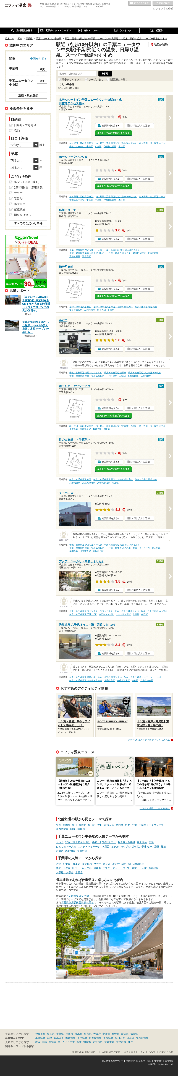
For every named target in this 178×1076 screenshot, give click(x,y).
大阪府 (97, 1033)
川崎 (44, 1042)
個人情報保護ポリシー (112, 1061)
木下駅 (122, 146)
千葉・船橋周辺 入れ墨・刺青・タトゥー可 (129, 548)
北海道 (106, 1033)
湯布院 (130, 1038)
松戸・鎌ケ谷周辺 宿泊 (80, 306)
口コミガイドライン (134, 1052)
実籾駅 (135, 680)
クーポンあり (96, 79)
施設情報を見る (110, 125)
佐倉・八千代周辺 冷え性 (127, 611)
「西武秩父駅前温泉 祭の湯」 (77, 902)
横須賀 (52, 1042)
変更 (42, 69)
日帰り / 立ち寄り (25, 125)
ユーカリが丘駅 (123, 614)
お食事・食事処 (126, 842)
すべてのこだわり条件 (28, 223)
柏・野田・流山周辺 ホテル (152, 143)
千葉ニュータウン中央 (151, 824)
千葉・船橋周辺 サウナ (120, 253)
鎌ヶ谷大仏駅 (75, 310)
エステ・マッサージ (89, 846)
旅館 (163, 846)
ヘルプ (151, 1052)
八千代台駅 (74, 482)
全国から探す (38, 58)
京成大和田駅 (88, 482)
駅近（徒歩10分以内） (78, 842)
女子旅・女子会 (65, 872)
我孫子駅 (97, 429)
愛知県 (125, 1033)
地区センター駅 (106, 614)
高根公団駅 (133, 376)
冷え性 (136, 846)
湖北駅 (107, 429)
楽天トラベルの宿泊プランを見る (113, 133)
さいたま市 (68, 1042)
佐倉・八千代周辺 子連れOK (82, 614)
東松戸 (82, 824)
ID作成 (169, 8)
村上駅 (115, 482)
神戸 (130, 1042)
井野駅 (144, 614)
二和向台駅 (89, 310)
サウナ (60, 842)
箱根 (49, 1038)
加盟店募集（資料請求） (85, 1052)
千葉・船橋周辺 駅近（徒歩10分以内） (88, 253)
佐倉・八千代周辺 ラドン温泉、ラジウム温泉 (91, 611)
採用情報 (169, 1061)
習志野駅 (86, 256)
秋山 (74, 824)
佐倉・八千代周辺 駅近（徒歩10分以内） (113, 479)
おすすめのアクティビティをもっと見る (149, 739)
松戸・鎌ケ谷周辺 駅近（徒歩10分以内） (113, 306)
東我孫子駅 (85, 429)
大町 (99, 824)
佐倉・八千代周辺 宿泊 (80, 479)
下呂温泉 (82, 1038)
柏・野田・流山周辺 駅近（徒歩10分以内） (116, 143)
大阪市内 (98, 1042)
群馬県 (78, 1033)
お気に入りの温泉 (139, 3)
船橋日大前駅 (139, 253)
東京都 (87, 1033)
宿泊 (151, 842)
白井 (127, 824)
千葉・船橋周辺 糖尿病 (115, 372)
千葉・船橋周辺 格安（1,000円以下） (122, 250)
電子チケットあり (72, 79)
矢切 (58, 824)
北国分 (66, 824)
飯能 (79, 1042)
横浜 (37, 1042)
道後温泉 (108, 1038)
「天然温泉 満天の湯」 (79, 896)
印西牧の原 (62, 829)
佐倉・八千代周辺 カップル (154, 611)
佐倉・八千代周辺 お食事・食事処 (85, 680)
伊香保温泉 (95, 1038)
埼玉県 (50, 1033)
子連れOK (147, 846)
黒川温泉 (120, 1038)
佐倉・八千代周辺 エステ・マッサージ (142, 677)
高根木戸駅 (74, 256)
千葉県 (60, 1033)
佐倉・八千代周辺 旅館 (146, 479)
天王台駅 (73, 429)
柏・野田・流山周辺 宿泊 (81, 143)
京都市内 (109, 1042)
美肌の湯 (82, 850)
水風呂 (105, 846)
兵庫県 (69, 1033)
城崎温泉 (70, 1038)
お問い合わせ (166, 1052)
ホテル (115, 846)
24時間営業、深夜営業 (28, 187)
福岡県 (134, 1033)
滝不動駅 (113, 376)
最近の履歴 (163, 3)
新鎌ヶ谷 (109, 824)
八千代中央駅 (103, 482)
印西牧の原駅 (110, 146)
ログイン (158, 8)
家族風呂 (19, 209)
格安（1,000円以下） (104, 842)
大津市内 (121, 1042)
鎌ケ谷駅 (101, 310)
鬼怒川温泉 (142, 1038)
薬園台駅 (73, 551)
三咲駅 (122, 376)
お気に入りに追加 (140, 125)
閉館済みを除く (119, 79)
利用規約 (158, 1061)
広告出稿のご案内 (111, 1052)
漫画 (156, 846)
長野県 (115, 1033)
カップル (125, 846)
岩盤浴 (60, 850)
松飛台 (92, 824)
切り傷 (97, 868)
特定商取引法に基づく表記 (138, 1061)
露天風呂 (142, 842)
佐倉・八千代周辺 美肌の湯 (82, 677)
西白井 (119, 824)
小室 (134, 824)
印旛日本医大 (77, 829)
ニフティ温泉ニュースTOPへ (155, 808)
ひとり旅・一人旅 (66, 846)
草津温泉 (40, 1038)
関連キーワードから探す (19, 1046)
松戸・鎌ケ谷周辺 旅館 (146, 306)
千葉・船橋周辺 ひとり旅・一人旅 (85, 250)
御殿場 (87, 1042)
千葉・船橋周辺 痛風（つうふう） (85, 372)
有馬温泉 (59, 1038)
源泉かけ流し (22, 214)
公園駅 (136, 614)
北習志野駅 (153, 253)
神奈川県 (40, 1033)
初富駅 (111, 310)
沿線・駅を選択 (28, 95)
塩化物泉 (70, 850)
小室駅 (98, 146)
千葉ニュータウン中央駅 (81, 146)
